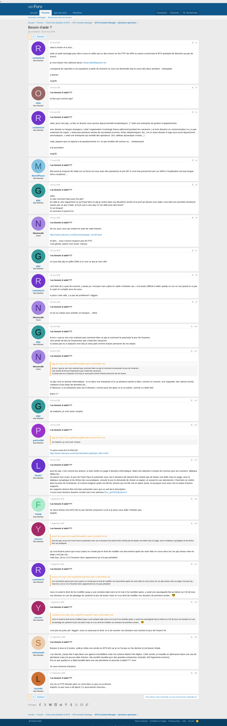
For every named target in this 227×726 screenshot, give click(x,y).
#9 (196, 302)
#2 (196, 88)
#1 (196, 43)
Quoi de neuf (60, 12)
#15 (195, 499)
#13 (195, 425)
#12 (195, 400)
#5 (196, 185)
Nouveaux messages (37, 17)
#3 (196, 112)
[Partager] (192, 42)
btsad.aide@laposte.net (94, 62)
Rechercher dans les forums (60, 17)
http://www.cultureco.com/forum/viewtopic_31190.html (76, 234)
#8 (196, 275)
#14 (195, 460)
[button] (69, 12)
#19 (195, 637)
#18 (195, 602)
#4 (196, 160)
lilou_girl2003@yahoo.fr (115, 492)
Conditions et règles (158, 721)
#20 (195, 673)
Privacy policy (174, 721)
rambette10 (35, 32)
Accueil (33, 12)
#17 (195, 564)
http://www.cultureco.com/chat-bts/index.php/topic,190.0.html (79, 453)
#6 (196, 218)
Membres (77, 12)
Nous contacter (141, 721)
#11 (195, 351)
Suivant (40, 37)
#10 (195, 327)
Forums (46, 12)
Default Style (35, 721)
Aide (184, 721)
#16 (195, 523)
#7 (196, 251)
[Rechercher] (190, 12)
